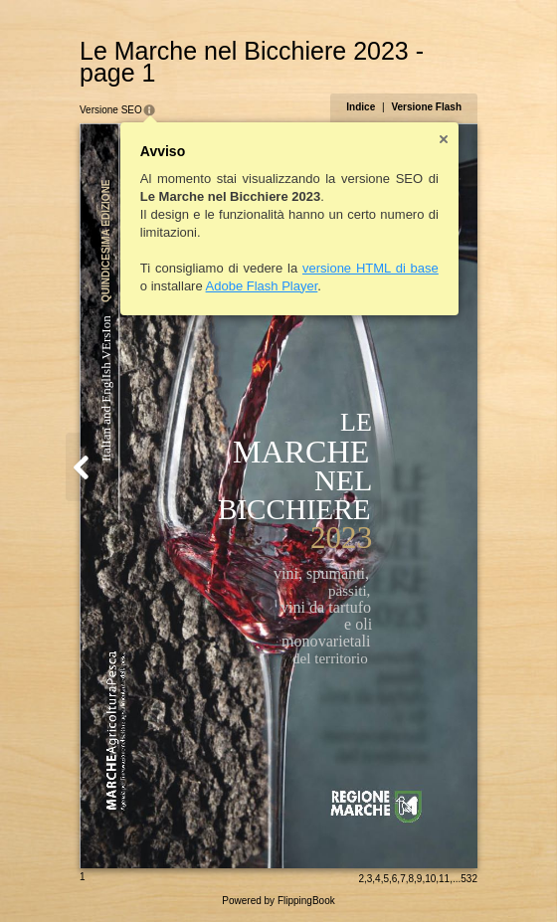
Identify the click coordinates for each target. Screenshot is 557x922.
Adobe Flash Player (262, 285)
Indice (360, 106)
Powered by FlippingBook (278, 900)
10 (430, 878)
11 (444, 878)
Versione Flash (426, 106)
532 (469, 878)
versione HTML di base (370, 268)
